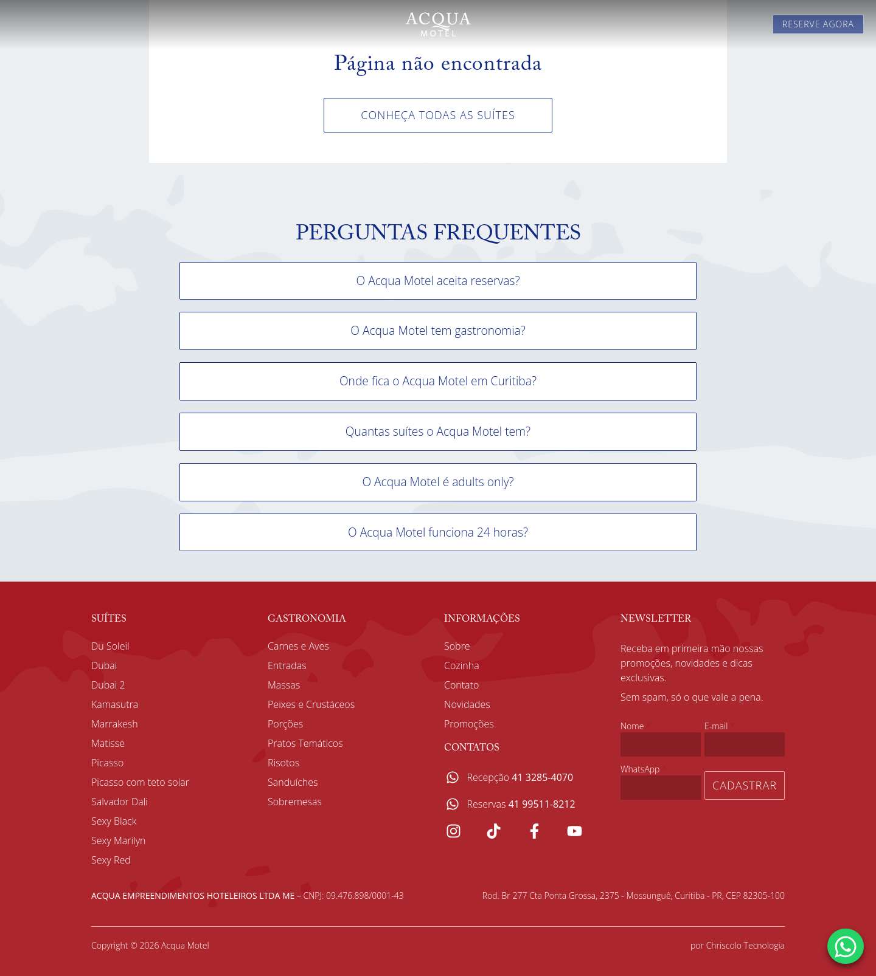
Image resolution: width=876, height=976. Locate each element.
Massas (284, 685)
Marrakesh (114, 724)
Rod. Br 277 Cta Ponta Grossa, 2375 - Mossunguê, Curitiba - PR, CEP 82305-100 (633, 895)
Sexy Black (113, 821)
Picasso (107, 763)
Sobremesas (295, 801)
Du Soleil (110, 646)
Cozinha (461, 665)
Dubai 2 (108, 685)
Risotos (283, 763)
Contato (461, 685)
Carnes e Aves (298, 646)
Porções (285, 724)
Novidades (467, 704)
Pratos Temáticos (305, 743)
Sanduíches (293, 782)
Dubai (104, 665)
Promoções (469, 724)
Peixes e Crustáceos (311, 704)
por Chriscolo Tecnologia (737, 945)
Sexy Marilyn (118, 840)
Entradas (287, 665)
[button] (438, 281)
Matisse (108, 743)
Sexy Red (111, 860)
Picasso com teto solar (140, 782)
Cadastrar (744, 785)
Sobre (457, 646)
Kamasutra (114, 704)
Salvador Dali (119, 801)
